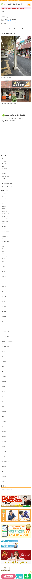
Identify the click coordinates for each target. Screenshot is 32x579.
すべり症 (3, 456)
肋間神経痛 (4, 376)
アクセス (3, 171)
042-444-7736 (8, 20)
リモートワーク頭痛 (5, 346)
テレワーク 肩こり (5, 331)
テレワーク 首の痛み (5, 336)
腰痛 (2, 396)
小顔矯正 (3, 303)
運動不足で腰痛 (4, 343)
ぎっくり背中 (4, 441)
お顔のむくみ (4, 228)
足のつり (3, 391)
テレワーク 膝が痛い (5, 333)
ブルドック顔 (4, 201)
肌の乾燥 (3, 308)
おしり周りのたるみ (5, 241)
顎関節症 (3, 446)
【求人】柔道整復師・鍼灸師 (7, 183)
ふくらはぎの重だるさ (5, 218)
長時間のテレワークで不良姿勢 (7, 341)
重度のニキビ (4, 276)
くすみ (3, 323)
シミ (2, 321)
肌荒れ (3, 251)
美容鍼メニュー (4, 166)
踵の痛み (3, 386)
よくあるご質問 (4, 168)
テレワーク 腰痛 (5, 338)
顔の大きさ (4, 298)
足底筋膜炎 (4, 476)
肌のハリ (3, 261)
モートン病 (4, 471)
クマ (2, 288)
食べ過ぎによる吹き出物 (6, 273)
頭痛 (2, 426)
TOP (2, 158)
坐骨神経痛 (4, 421)
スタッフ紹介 (4, 161)
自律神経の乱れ (4, 211)
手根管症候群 (4, 431)
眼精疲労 (3, 271)
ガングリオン (4, 356)
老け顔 (3, 246)
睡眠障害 (3, 208)
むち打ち (3, 388)
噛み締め (3, 283)
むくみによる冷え (5, 221)
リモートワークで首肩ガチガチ (7, 348)
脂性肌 (3, 243)
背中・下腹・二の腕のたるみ (7, 213)
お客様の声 (4, 173)
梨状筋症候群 (4, 436)
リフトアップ (4, 306)
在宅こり (3, 351)
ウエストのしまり (5, 216)
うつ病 (3, 373)
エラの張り (4, 193)
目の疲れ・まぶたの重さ (6, 263)
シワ (2, 318)
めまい (3, 368)
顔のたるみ (4, 296)
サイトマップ (4, 181)
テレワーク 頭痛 (5, 328)
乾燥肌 (3, 268)
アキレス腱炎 (4, 451)
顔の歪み (3, 301)
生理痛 (3, 406)
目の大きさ (4, 311)
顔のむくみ (4, 293)
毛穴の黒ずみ (4, 248)
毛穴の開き (4, 258)
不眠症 (3, 416)
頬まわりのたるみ (5, 203)
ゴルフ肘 (3, 358)
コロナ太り (4, 226)
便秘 (2, 238)
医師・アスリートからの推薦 (7, 186)
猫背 (2, 353)
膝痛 (2, 401)
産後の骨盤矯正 (4, 411)
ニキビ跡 (3, 278)
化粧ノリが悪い (4, 256)
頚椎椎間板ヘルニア (5, 381)
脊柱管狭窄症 (4, 466)
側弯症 (3, 366)
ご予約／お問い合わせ (5, 176)
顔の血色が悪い (4, 196)
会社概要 (3, 178)
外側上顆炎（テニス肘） (6, 461)
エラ (2, 326)
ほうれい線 (4, 198)
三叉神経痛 (4, 361)
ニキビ (3, 281)
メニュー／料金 (4, 163)
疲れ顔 (3, 253)
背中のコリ (4, 206)
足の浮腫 (3, 223)
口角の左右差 (4, 286)
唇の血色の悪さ (4, 291)
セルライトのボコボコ (5, 231)
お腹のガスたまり (5, 236)
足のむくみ (4, 316)
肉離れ (3, 393)
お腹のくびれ (4, 233)
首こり (3, 371)
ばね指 (3, 481)
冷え (2, 313)
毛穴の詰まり (4, 266)
